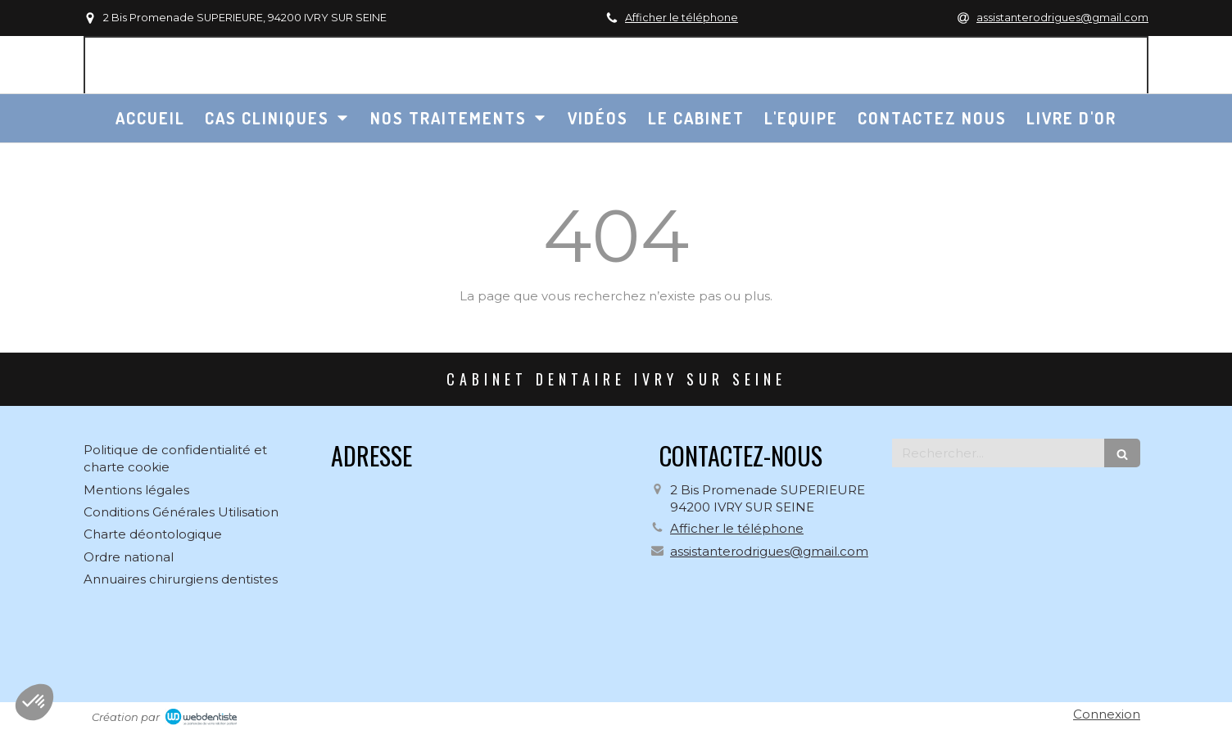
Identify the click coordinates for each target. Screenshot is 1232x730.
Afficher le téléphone (681, 17)
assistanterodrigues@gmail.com (769, 551)
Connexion (1106, 714)
